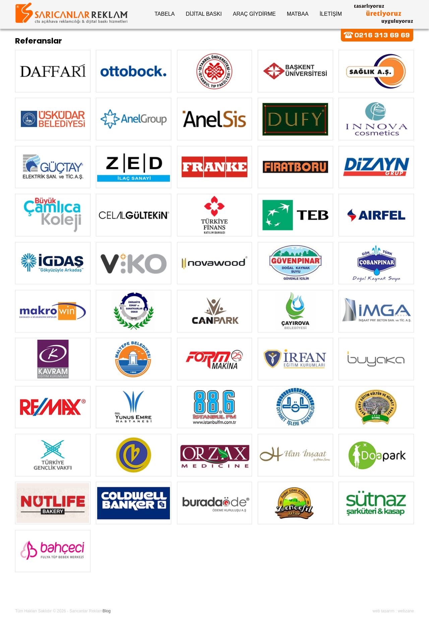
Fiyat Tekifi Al (248, 594)
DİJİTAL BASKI (204, 14)
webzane (406, 611)
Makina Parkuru (173, 594)
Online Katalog (131, 594)
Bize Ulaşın (212, 594)
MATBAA (298, 14)
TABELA (165, 14)
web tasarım (383, 611)
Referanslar (93, 594)
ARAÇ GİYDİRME (254, 14)
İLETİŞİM (330, 14)
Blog (107, 611)
